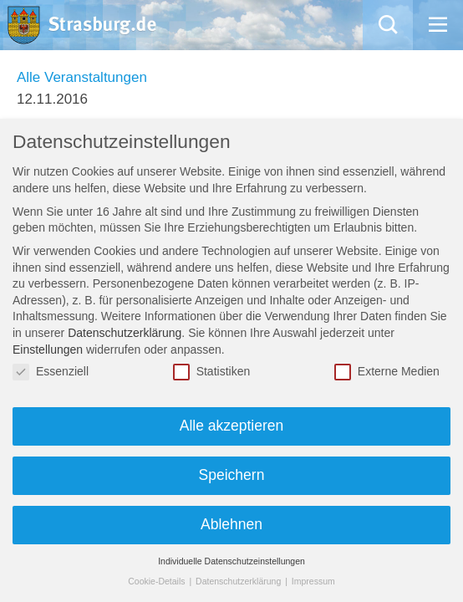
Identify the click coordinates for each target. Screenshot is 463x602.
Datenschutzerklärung (124, 332)
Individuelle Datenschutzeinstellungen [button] (231, 561)
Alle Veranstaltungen (82, 77)
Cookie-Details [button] (157, 581)
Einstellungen (48, 349)
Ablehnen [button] (231, 524)
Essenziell (51, 372)
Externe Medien (387, 372)
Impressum (313, 581)
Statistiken (212, 372)
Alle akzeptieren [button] (232, 425)
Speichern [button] (232, 475)
